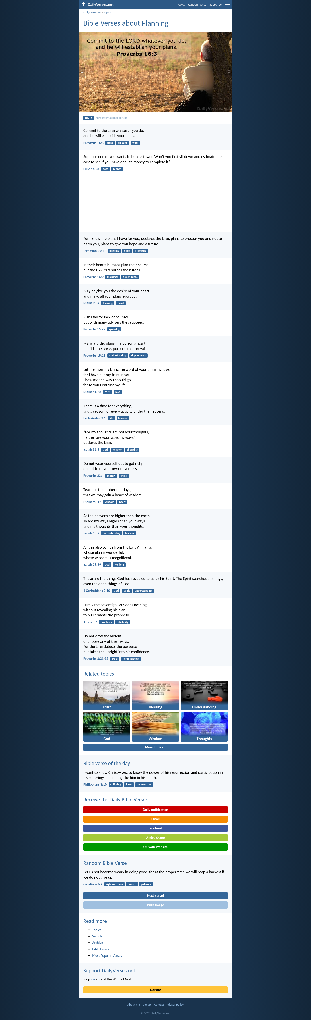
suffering (115, 784)
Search (97, 936)
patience (146, 884)
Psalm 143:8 (92, 392)
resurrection (144, 784)
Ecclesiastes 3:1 (94, 418)
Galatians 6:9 (92, 884)
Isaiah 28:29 (92, 564)
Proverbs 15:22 (94, 329)
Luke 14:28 (91, 169)
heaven (122, 418)
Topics (181, 4)
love (118, 392)
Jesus (129, 784)
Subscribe (215, 4)
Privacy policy (175, 1005)
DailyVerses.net (92, 12)
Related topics (98, 673)
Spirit (126, 590)
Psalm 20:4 (91, 303)
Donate (155, 990)
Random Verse (197, 4)
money (117, 169)
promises (140, 250)
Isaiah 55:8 (91, 449)
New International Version (111, 117)
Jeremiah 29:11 (94, 251)
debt (105, 169)
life (111, 418)
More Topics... (155, 747)
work (135, 142)
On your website (155, 847)
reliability (122, 622)
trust (110, 142)
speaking (114, 329)
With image (155, 905)
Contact (159, 1005)
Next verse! (155, 895)
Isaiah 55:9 (91, 533)
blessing (122, 142)
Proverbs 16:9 (93, 277)
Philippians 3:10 (95, 784)
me (93, 979)
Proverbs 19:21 (94, 355)
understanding (117, 355)
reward (132, 884)
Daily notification (155, 810)
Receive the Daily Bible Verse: (115, 799)
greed (123, 475)
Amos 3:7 (90, 622)
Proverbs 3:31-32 (95, 658)
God (105, 449)
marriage (112, 277)
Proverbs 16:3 (93, 143)
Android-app (155, 837)
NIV (88, 117)
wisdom (117, 449)
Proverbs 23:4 (93, 475)
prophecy (106, 622)
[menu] (227, 6)
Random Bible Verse (105, 863)
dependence (130, 277)
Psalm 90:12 (92, 502)
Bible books (100, 949)
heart (120, 303)
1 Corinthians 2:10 (96, 591)
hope (127, 250)
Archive (97, 943)
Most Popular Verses (107, 955)
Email (155, 819)
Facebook (155, 828)
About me (133, 1005)
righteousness (131, 658)
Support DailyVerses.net (109, 970)
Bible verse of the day (106, 763)
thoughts (132, 449)
